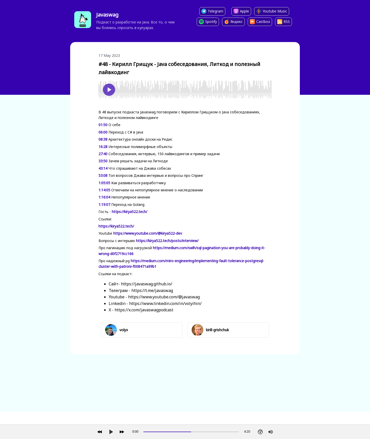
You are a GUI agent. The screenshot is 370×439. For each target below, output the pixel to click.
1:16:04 (104, 197)
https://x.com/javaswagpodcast (144, 310)
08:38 (102, 139)
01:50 (102, 124)
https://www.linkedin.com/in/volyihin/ (165, 303)
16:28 (102, 146)
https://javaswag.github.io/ (146, 284)
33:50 (102, 160)
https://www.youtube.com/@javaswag (164, 297)
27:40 (102, 153)
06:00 (102, 132)
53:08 (102, 175)
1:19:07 (104, 204)
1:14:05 (104, 190)
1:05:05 (104, 182)
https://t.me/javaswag (152, 290)
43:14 (102, 168)
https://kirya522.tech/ (129, 211)
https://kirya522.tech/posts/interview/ (167, 240)
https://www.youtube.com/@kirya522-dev (147, 233)
